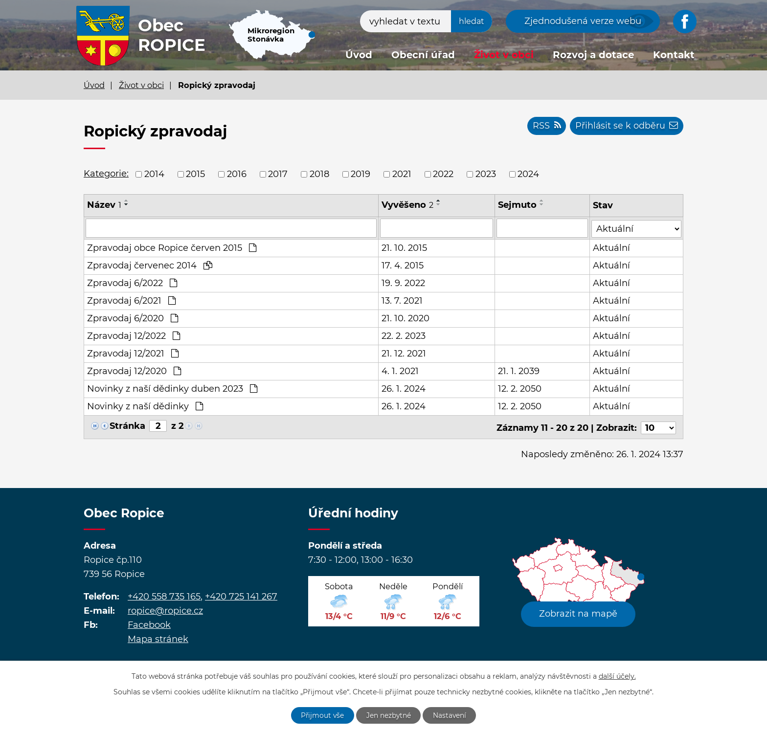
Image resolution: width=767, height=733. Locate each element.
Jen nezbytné (388, 715)
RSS (545, 126)
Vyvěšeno (407, 205)
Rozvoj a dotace (593, 55)
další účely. (617, 675)
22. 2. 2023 (404, 335)
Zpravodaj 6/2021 (131, 300)
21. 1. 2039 (519, 370)
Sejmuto (517, 205)
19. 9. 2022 (403, 282)
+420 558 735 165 (164, 594)
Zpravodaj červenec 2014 (149, 265)
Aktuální (612, 247)
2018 (319, 174)
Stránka (127, 425)
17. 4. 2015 (403, 265)
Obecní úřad (423, 55)
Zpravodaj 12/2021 (133, 353)
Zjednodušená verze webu (582, 21)
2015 (195, 174)
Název (104, 205)
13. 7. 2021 (402, 300)
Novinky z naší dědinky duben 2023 (172, 388)
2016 (237, 174)
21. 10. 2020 (405, 317)
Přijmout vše (322, 715)
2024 (528, 174)
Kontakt (674, 55)
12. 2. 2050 (520, 388)
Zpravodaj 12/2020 (134, 370)
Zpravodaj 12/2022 (133, 335)
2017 (278, 174)
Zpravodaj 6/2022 (132, 282)
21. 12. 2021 (404, 353)
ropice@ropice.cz (165, 608)
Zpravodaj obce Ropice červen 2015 (171, 247)
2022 (443, 174)
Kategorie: (106, 173)
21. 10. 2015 (404, 247)
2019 (360, 174)
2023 (485, 174)
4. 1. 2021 (400, 370)
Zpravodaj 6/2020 (132, 317)
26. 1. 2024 (404, 388)
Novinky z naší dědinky (145, 405)
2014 (154, 174)
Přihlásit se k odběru (626, 126)
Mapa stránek (158, 637)
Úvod (358, 55)
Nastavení (451, 715)
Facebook (149, 623)
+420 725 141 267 (241, 594)
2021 (401, 174)
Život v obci (504, 55)
